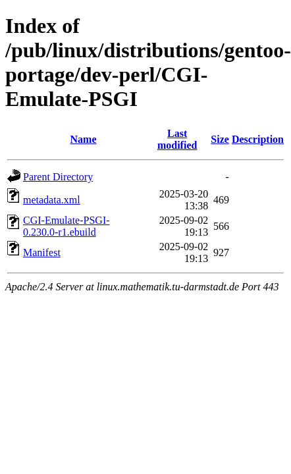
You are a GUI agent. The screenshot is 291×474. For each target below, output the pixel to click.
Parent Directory (58, 176)
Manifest (42, 252)
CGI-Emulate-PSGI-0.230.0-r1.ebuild (66, 226)
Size (220, 139)
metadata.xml (51, 199)
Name (83, 139)
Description (258, 139)
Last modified (177, 139)
